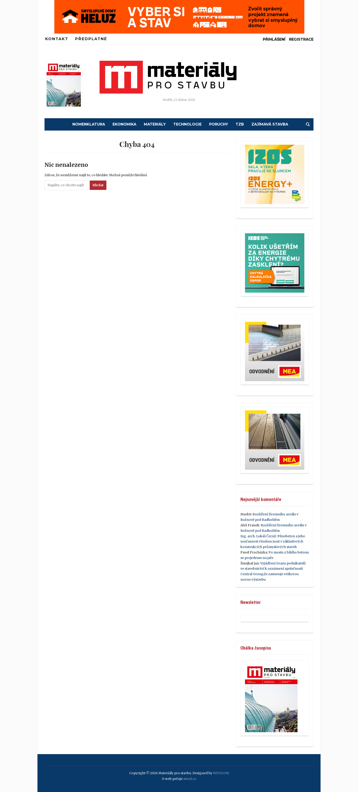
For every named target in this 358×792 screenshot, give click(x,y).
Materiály (155, 124)
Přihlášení (274, 39)
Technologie (187, 124)
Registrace (301, 39)
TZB (240, 124)
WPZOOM (221, 773)
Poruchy (218, 124)
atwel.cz (189, 779)
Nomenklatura (88, 124)
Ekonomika (124, 124)
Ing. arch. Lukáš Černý (258, 536)
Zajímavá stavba (269, 124)
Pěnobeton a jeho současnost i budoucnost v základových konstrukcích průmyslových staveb (272, 541)
